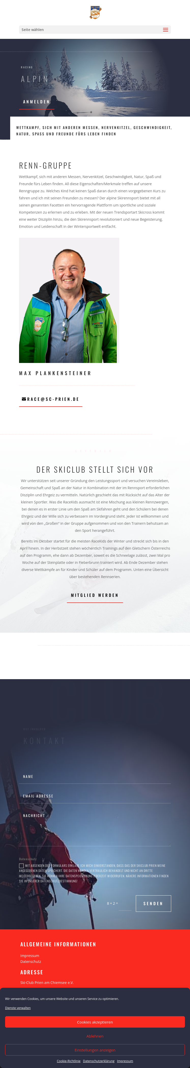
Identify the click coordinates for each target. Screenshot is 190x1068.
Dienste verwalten (18, 1008)
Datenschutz (30, 961)
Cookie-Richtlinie (69, 1061)
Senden (153, 903)
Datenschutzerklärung (98, 1061)
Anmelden (36, 102)
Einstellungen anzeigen (95, 1050)
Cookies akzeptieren (95, 1022)
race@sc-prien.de (53, 399)
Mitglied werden (95, 595)
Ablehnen (95, 1036)
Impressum (125, 1061)
